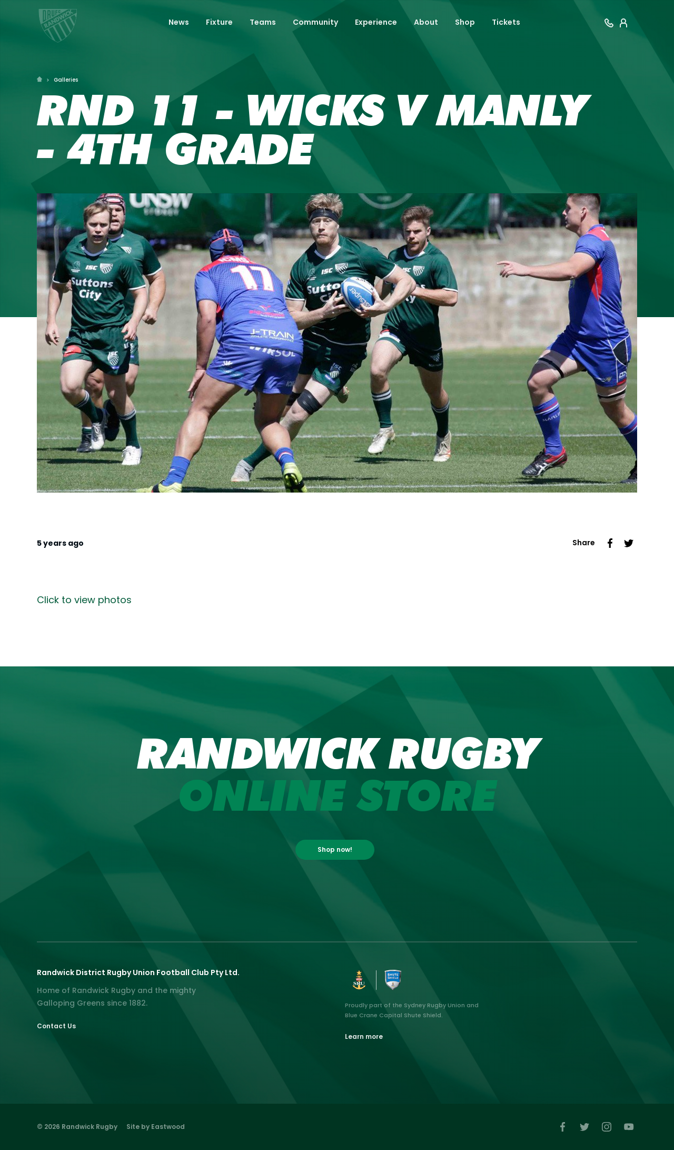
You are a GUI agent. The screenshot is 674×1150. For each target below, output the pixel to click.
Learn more (364, 1036)
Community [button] (315, 22)
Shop (465, 22)
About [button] (426, 22)
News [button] (178, 22)
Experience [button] (376, 22)
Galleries (66, 80)
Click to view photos (84, 599)
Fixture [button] (219, 22)
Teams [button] (263, 22)
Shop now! (335, 849)
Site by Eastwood (155, 1126)
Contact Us (56, 1025)
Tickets (506, 22)
